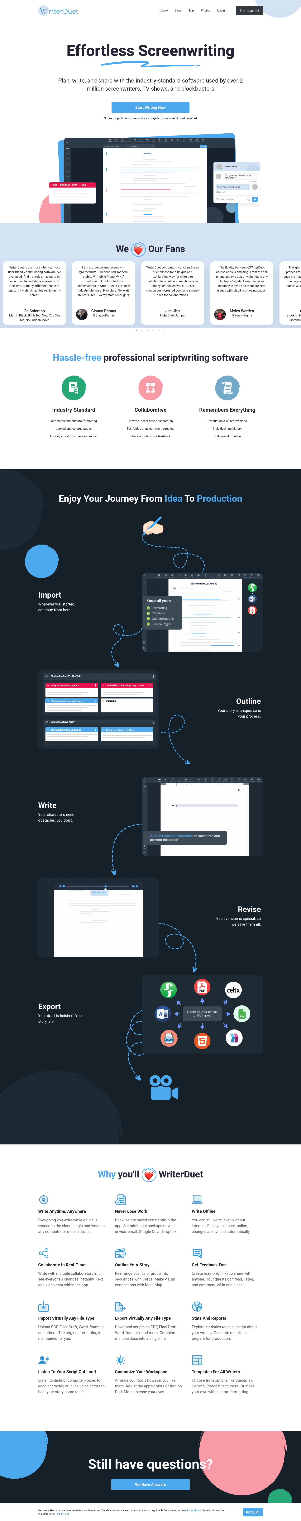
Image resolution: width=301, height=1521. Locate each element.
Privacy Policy (194, 1510)
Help (191, 10)
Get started (249, 10)
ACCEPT (253, 1512)
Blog (178, 10)
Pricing (205, 10)
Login (221, 10)
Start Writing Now (150, 107)
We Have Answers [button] (150, 1484)
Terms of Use (62, 1514)
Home (164, 10)
